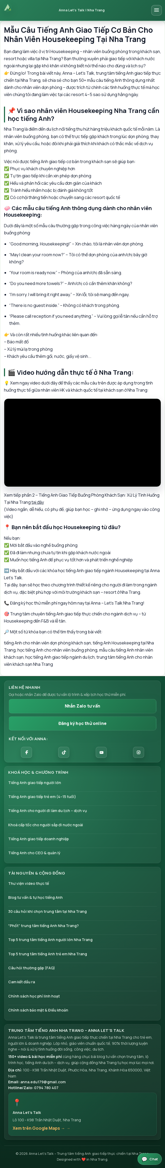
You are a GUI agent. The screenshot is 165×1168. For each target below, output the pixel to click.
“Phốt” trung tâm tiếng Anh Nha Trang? (43, 925)
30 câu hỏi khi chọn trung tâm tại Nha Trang (47, 911)
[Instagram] (138, 752)
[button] (82, 1114)
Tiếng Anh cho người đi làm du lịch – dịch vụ (47, 810)
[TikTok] (63, 752)
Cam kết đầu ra (21, 981)
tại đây (37, 502)
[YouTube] (101, 752)
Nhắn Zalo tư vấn (82, 706)
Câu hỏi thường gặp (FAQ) (31, 967)
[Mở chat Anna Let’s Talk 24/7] (150, 1159)
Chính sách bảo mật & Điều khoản (38, 1010)
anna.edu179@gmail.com (43, 1081)
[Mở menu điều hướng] (156, 10)
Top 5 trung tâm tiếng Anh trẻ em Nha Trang (47, 953)
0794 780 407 (46, 1087)
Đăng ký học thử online (82, 723)
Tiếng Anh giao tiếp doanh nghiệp (38, 838)
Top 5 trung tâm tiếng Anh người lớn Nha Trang (50, 939)
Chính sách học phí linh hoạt (34, 996)
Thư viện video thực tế (28, 883)
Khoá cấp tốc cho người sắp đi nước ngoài (45, 824)
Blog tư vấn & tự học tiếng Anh (35, 897)
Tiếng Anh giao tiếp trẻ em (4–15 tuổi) (42, 796)
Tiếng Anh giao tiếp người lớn (34, 782)
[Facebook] (26, 752)
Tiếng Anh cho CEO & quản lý (34, 852)
